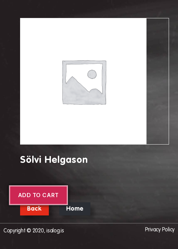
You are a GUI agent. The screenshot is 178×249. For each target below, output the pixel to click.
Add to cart (38, 195)
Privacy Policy (160, 230)
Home (75, 209)
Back (34, 209)
